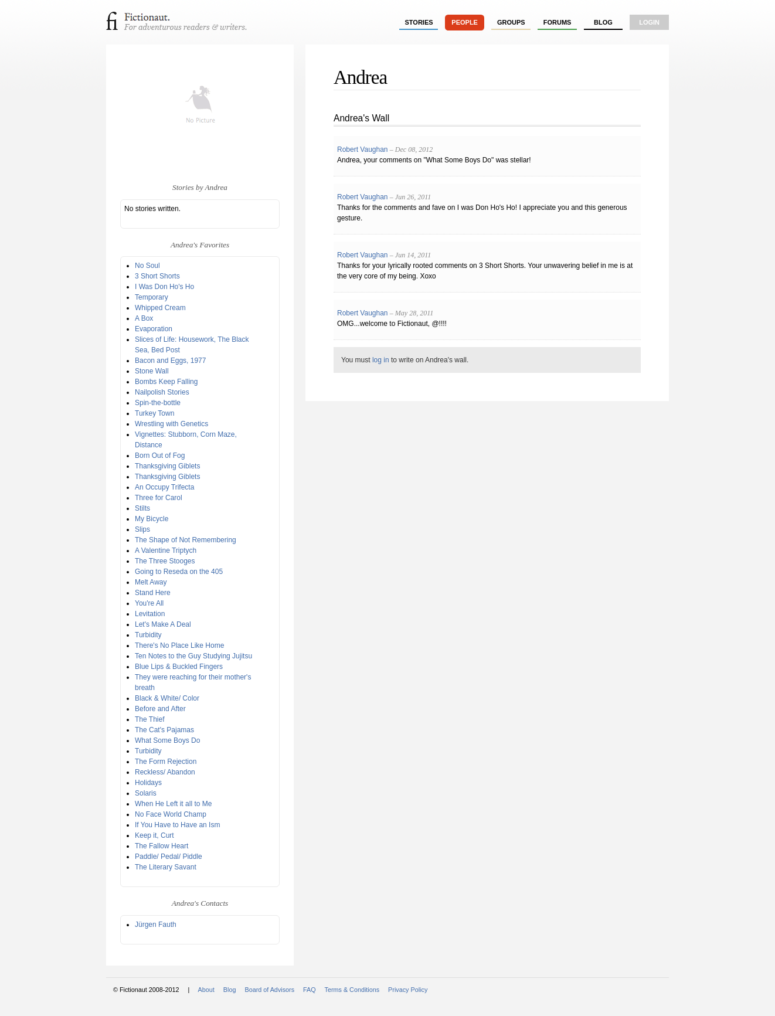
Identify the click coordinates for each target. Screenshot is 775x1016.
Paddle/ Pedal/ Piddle (168, 856)
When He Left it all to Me (173, 804)
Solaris (146, 793)
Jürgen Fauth (155, 924)
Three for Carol (158, 498)
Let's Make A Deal (163, 624)
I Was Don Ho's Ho (164, 287)
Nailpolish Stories (162, 392)
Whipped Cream (160, 308)
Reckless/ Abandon (165, 772)
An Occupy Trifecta (164, 487)
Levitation (150, 614)
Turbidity (148, 635)
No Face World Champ (170, 814)
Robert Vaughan (362, 149)
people (464, 22)
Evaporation (153, 329)
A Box (144, 318)
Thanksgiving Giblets (167, 466)
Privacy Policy (407, 989)
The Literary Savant (165, 867)
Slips (142, 529)
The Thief (149, 719)
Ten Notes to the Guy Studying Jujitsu (193, 656)
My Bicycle (151, 519)
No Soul (147, 265)
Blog (603, 22)
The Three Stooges (165, 561)
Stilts (142, 508)
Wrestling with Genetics (171, 424)
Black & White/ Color (167, 698)
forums (557, 22)
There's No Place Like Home (179, 645)
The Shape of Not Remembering (185, 540)
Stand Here (153, 593)
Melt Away (150, 582)
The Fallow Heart (161, 846)
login (649, 22)
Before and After (160, 709)
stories (419, 22)
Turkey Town (154, 413)
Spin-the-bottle (158, 403)
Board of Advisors (269, 989)
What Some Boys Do (167, 740)
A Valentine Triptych (165, 550)
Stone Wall (152, 371)
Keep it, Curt (154, 835)
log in (380, 360)
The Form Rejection (165, 761)
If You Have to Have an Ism (177, 825)
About (206, 989)
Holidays (148, 783)
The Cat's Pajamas (164, 730)
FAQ (309, 989)
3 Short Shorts (157, 276)
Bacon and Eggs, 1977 (170, 360)
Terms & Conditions (352, 989)
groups (511, 22)
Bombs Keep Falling (166, 382)
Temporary (151, 297)
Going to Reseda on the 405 (179, 572)
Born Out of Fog (160, 455)
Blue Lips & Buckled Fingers (179, 666)
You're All (149, 603)
